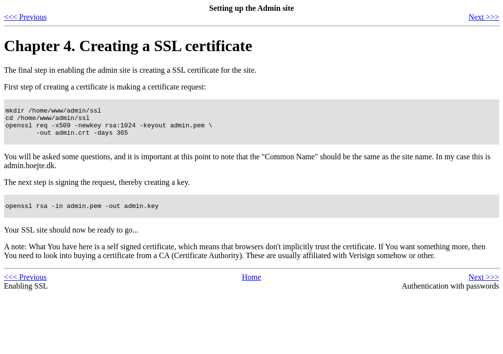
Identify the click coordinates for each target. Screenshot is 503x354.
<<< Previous (25, 17)
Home (251, 284)
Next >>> (484, 17)
